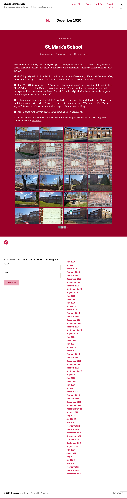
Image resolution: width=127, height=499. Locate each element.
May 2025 (71, 303)
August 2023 (72, 375)
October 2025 (73, 286)
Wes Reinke (48, 55)
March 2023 (72, 392)
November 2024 (74, 324)
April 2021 (71, 460)
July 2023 (71, 378)
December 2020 (74, 474)
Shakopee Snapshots (15, 4)
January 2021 (73, 471)
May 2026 (71, 262)
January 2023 (73, 399)
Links (111, 7)
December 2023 (74, 361)
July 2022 (71, 416)
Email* (32, 275)
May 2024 (71, 344)
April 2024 (71, 348)
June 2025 (71, 300)
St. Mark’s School (63, 47)
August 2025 (72, 293)
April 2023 (71, 389)
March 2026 (72, 269)
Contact (109, 4)
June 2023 (71, 382)
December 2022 (74, 402)
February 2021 (73, 467)
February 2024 (73, 354)
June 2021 (71, 453)
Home (73, 4)
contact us (37, 121)
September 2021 (74, 443)
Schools (68, 39)
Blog (87, 4)
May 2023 (71, 385)
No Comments (83, 55)
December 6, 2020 (65, 55)
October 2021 (73, 440)
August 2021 (72, 447)
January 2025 (73, 317)
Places (58, 39)
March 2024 (72, 351)
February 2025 (73, 313)
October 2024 (73, 327)
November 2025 (74, 283)
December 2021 (74, 433)
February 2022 (73, 426)
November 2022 (74, 406)
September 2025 (74, 289)
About (80, 4)
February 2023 (73, 395)
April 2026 (71, 265)
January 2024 (73, 358)
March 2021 (72, 464)
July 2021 (71, 450)
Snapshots (97, 4)
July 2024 (71, 337)
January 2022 (73, 430)
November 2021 (74, 436)
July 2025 (71, 296)
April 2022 (71, 419)
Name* (32, 267)
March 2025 (72, 310)
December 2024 (74, 320)
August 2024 (73, 334)
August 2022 (72, 412)
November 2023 (74, 365)
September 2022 (74, 409)
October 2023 (73, 368)
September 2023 (74, 371)
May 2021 (71, 457)
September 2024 (74, 330)
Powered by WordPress (40, 493)
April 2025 (71, 306)
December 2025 (74, 279)
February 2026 (73, 272)
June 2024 (71, 341)
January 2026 (73, 276)
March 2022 (72, 423)
